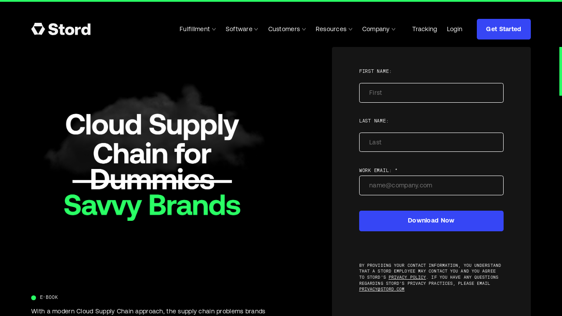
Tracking (421, 29)
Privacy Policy (407, 277)
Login (454, 28)
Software (242, 28)
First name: (375, 71)
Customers (287, 28)
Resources (334, 28)
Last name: (374, 121)
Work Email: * (378, 170)
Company (379, 28)
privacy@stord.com (382, 289)
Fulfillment (198, 28)
